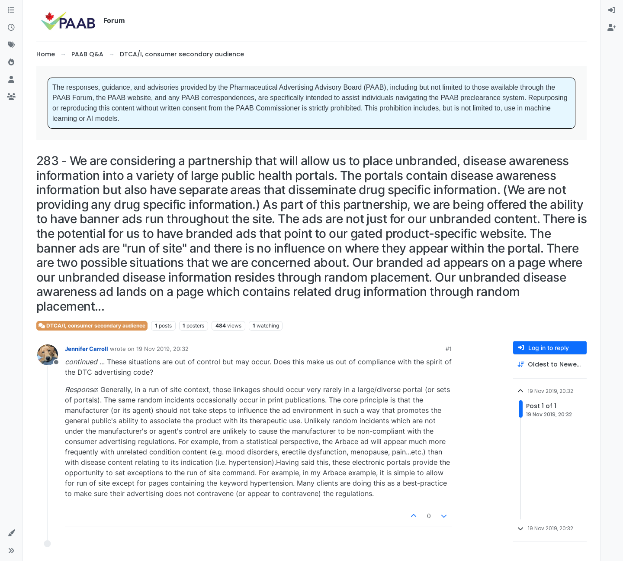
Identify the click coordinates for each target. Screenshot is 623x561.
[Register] (612, 28)
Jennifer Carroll (86, 348)
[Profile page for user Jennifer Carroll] (47, 354)
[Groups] (11, 97)
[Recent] (11, 28)
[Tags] (11, 45)
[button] (11, 533)
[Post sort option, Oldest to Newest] (550, 364)
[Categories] (11, 10)
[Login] (612, 10)
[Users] (11, 80)
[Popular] (11, 62)
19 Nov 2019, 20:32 (162, 348)
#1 (449, 348)
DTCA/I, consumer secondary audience (92, 325)
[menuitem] (612, 10)
